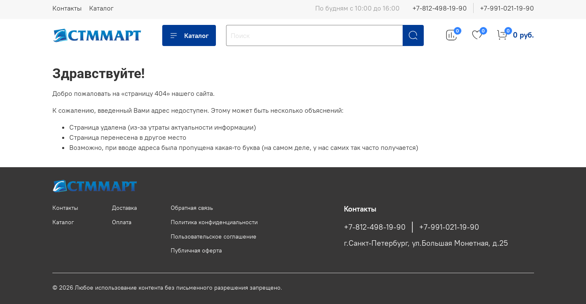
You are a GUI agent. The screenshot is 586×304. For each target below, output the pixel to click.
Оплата (121, 222)
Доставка (124, 208)
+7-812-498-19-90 (439, 8)
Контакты (67, 8)
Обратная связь (192, 208)
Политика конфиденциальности (214, 222)
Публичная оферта (196, 250)
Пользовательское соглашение (213, 236)
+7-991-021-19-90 (507, 8)
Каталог (101, 8)
